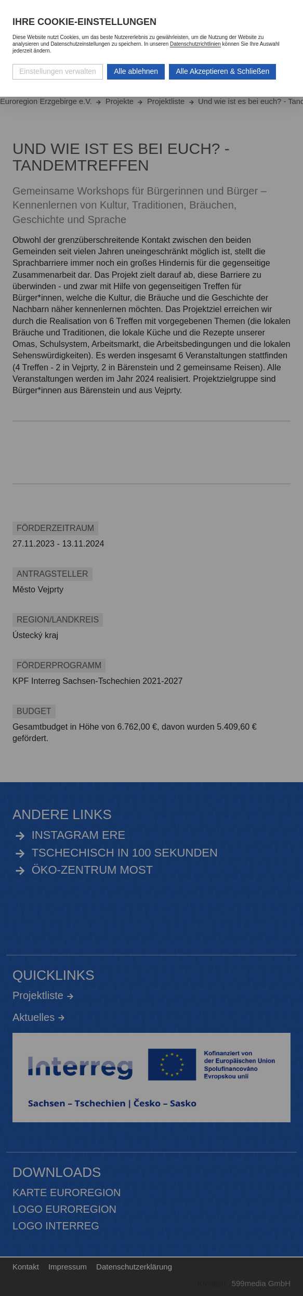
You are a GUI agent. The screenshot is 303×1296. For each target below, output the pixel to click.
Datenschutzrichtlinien (195, 44)
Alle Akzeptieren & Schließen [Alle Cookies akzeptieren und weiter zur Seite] (222, 71)
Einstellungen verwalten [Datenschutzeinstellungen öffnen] (57, 71)
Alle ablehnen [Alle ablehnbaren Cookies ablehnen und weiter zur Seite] (136, 71)
